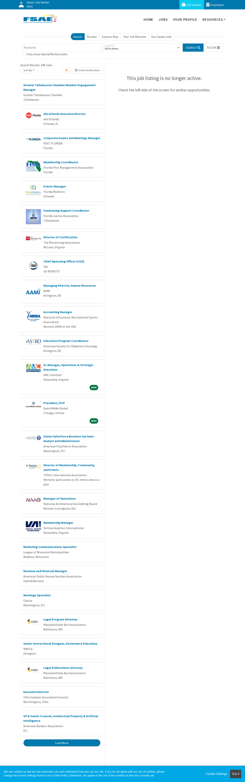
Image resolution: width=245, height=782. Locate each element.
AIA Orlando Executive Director (64, 114)
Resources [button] (213, 19)
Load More (62, 743)
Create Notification (87, 70)
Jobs (163, 19)
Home (148, 19)
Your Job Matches (134, 37)
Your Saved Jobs (161, 37)
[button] (213, 47)
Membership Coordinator (60, 162)
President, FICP (54, 403)
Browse (92, 37)
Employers (215, 4)
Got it (235, 773)
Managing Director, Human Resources (69, 285)
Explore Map (110, 37)
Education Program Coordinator (65, 341)
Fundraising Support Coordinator (66, 210)
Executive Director (36, 692)
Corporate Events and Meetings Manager (71, 138)
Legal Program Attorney (60, 619)
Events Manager (54, 186)
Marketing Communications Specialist (50, 547)
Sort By (28, 70)
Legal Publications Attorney (62, 668)
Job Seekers (192, 4)
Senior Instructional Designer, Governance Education (60, 643)
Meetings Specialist (37, 595)
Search (77, 37)
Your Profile (185, 19)
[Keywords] (62, 47)
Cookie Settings (216, 773)
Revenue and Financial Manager (45, 571)
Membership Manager (58, 523)
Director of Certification (60, 237)
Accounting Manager (57, 312)
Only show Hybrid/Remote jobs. (47, 54)
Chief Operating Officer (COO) (63, 261)
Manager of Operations (59, 498)
